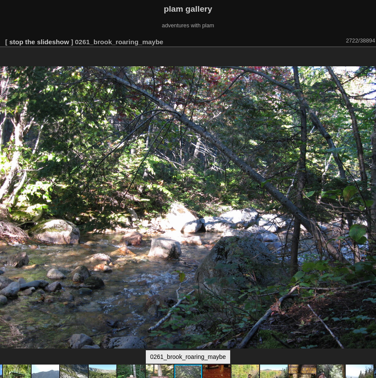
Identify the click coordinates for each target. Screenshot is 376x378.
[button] (368, 59)
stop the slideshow (39, 42)
